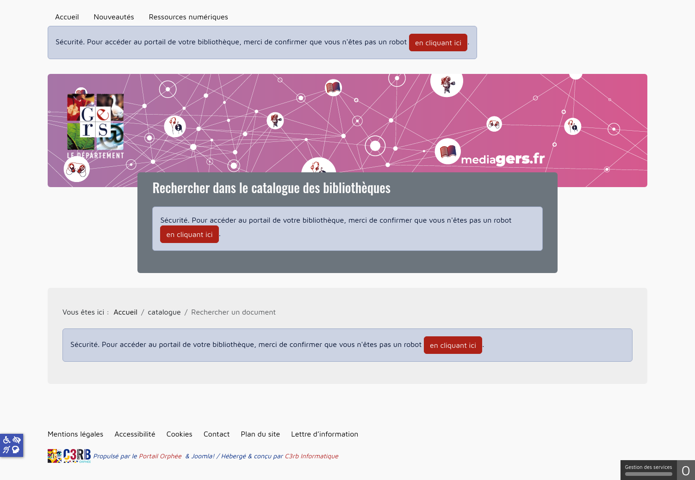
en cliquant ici (438, 42)
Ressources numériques (188, 16)
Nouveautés (114, 16)
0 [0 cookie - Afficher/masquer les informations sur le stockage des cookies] (686, 470)
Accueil (67, 16)
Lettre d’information (324, 434)
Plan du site (260, 434)
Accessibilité (134, 434)
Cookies (179, 434)
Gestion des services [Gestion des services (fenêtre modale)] (648, 470)
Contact (217, 434)
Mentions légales (75, 434)
